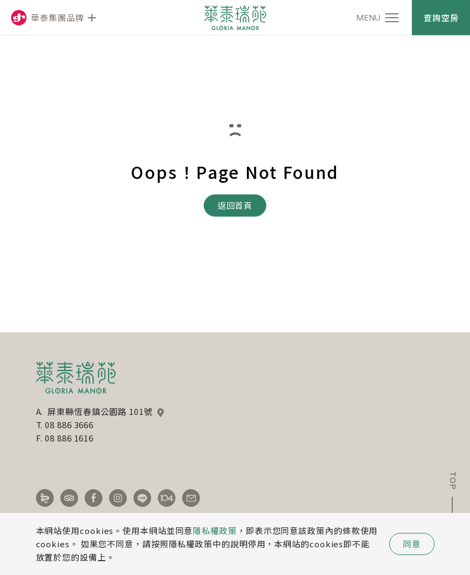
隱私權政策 (215, 530)
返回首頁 (235, 205)
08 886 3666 (69, 424)
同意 (412, 544)
